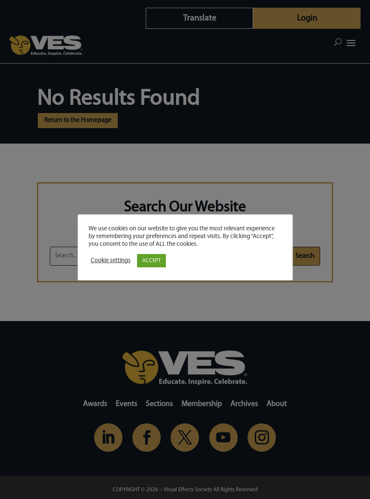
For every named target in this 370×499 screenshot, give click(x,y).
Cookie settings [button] (111, 260)
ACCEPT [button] (151, 260)
